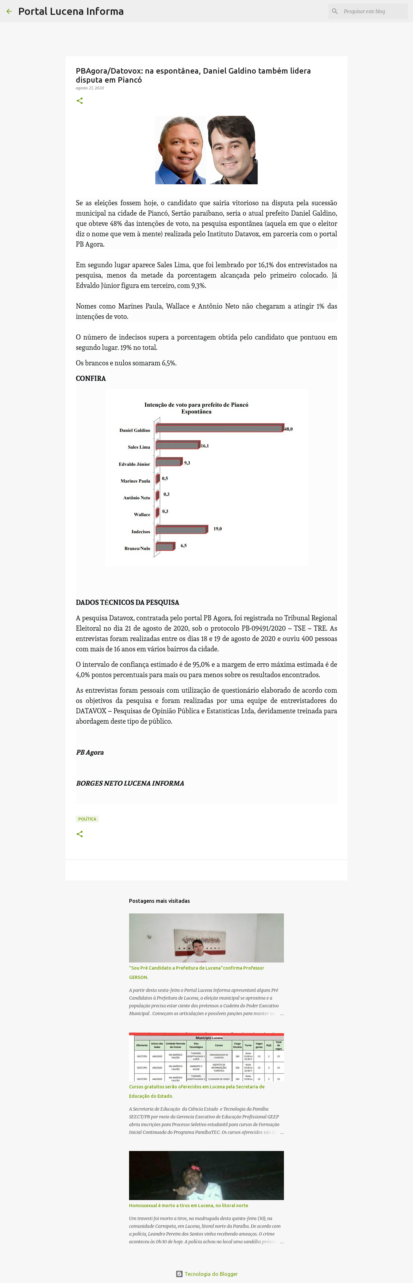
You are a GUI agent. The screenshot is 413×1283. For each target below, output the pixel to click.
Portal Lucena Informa (71, 11)
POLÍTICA (87, 819)
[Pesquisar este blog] (374, 11)
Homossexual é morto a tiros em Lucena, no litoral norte (188, 1205)
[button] (80, 101)
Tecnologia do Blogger (207, 1274)
